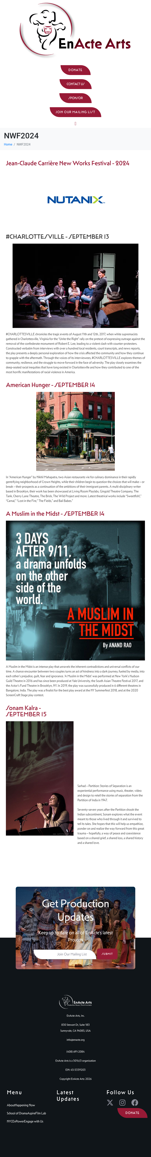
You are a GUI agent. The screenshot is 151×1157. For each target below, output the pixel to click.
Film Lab (40, 1113)
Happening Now (25, 1105)
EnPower (18, 1121)
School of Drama (17, 1113)
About (11, 1105)
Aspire (31, 1113)
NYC (9, 1121)
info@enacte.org (76, 1039)
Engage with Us (33, 1121)
